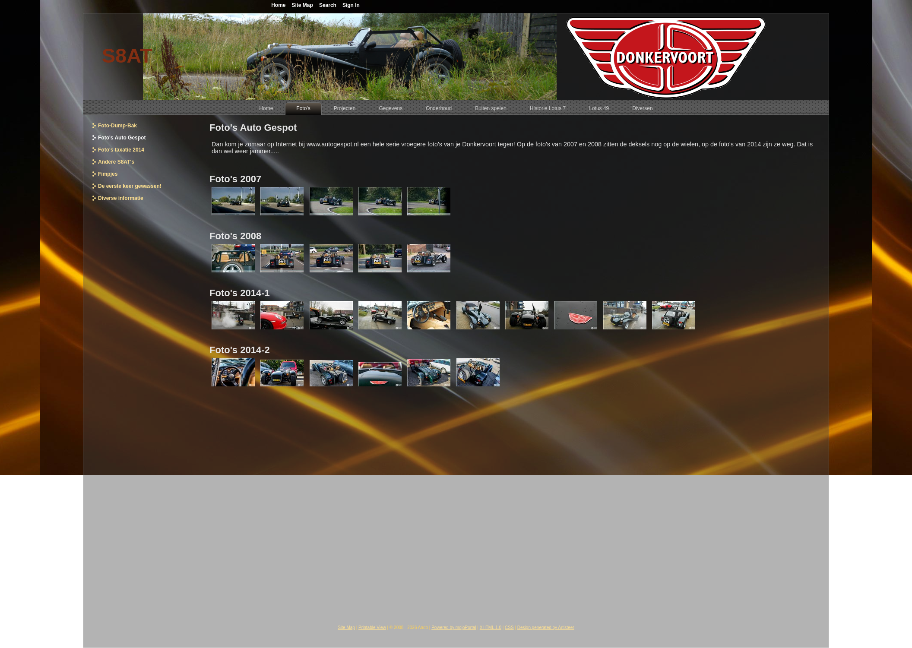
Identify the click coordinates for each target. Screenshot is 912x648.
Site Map (346, 627)
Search (327, 5)
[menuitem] (266, 108)
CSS (509, 627)
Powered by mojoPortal (453, 627)
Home (278, 5)
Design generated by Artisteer (545, 627)
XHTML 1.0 (490, 627)
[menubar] (456, 107)
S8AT (127, 55)
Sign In (351, 5)
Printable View (372, 627)
